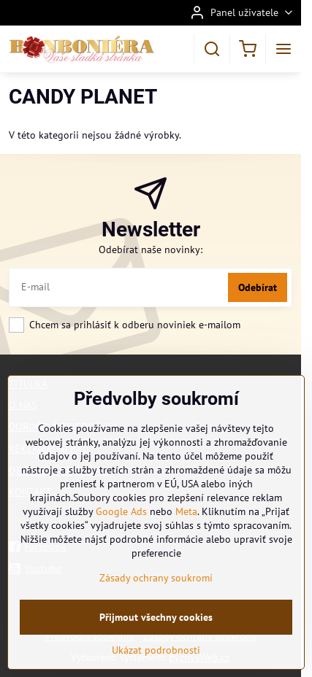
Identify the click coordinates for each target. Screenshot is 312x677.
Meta (186, 511)
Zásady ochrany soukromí (156, 577)
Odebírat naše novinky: (150, 249)
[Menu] (283, 48)
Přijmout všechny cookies (156, 617)
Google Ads (121, 511)
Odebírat (257, 287)
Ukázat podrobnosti (156, 650)
